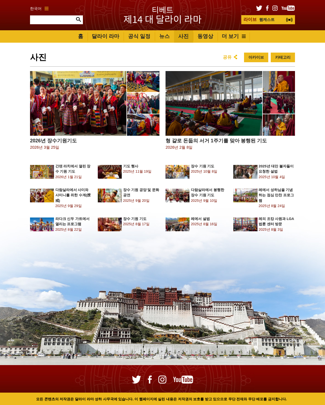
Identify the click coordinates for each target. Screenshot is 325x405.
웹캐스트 (259, 19)
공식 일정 (139, 36)
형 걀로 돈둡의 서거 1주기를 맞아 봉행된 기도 (216, 140)
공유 (227, 57)
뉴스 (164, 36)
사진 (183, 36)
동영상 (205, 36)
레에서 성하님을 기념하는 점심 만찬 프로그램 (276, 195)
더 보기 (234, 36)
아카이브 (256, 57)
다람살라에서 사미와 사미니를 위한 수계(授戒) (73, 195)
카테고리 (283, 57)
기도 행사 (131, 166)
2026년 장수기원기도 (53, 140)
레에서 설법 (200, 219)
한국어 (39, 8)
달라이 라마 (105, 36)
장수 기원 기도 (202, 166)
